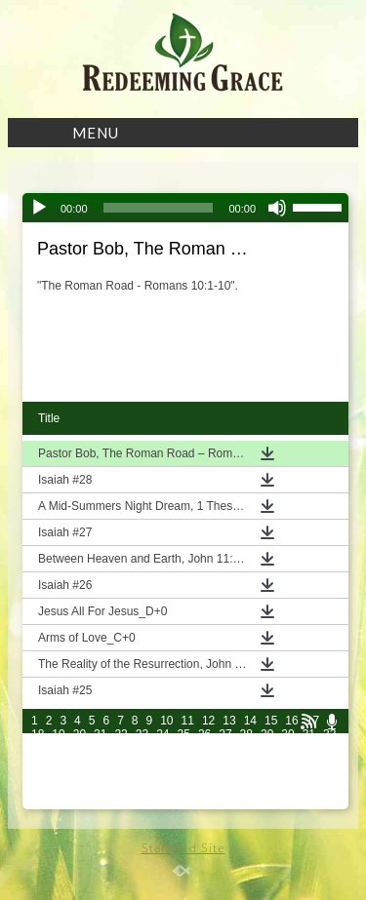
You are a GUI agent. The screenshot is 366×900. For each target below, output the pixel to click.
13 (229, 720)
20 (79, 734)
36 (100, 748)
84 (162, 789)
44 (267, 748)
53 (142, 761)
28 (246, 734)
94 (58, 802)
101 (214, 802)
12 (208, 720)
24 (162, 734)
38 (142, 748)
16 (291, 720)
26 (204, 734)
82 (120, 789)
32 (329, 734)
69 (162, 775)
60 (287, 761)
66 (100, 775)
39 (162, 748)
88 (246, 789)
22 (120, 734)
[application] (185, 207)
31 (309, 734)
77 (329, 775)
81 (100, 789)
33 (37, 748)
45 (287, 748)
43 (246, 748)
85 (184, 789)
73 (246, 775)
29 (267, 734)
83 (142, 789)
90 (287, 789)
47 (329, 748)
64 (58, 775)
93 (37, 802)
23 (142, 734)
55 (184, 761)
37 (120, 748)
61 (309, 761)
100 (187, 802)
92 (329, 789)
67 (120, 775)
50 (79, 761)
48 (37, 761)
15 (270, 720)
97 (120, 802)
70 (184, 775)
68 (142, 775)
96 (100, 802)
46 (309, 748)
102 (242, 802)
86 (204, 789)
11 (188, 720)
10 (166, 720)
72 (225, 775)
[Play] (39, 207)
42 (225, 748)
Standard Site (183, 848)
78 (37, 789)
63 (37, 775)
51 (100, 761)
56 (204, 761)
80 (79, 789)
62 (329, 761)
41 (204, 748)
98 (142, 802)
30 (287, 734)
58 (246, 761)
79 (58, 789)
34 (58, 748)
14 (250, 720)
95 (79, 802)
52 (120, 761)
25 (184, 734)
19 (58, 734)
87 (225, 789)
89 (267, 789)
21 (100, 734)
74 (267, 775)
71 (204, 775)
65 (79, 775)
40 (184, 748)
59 (267, 761)
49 (58, 761)
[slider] (158, 208)
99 (162, 802)
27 (225, 734)
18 (37, 734)
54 (162, 761)
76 (309, 775)
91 (309, 789)
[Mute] (277, 207)
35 (79, 748)
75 (287, 775)
